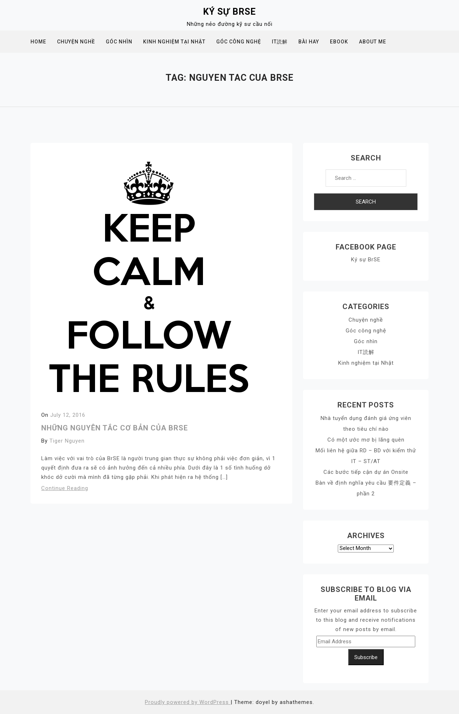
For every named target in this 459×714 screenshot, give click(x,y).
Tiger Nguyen (67, 441)
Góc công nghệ (238, 42)
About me (372, 42)
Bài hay (308, 42)
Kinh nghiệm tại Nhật (174, 42)
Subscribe (366, 657)
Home (38, 42)
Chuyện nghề (76, 42)
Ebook (339, 42)
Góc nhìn (119, 42)
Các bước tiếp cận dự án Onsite (365, 472)
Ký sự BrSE (229, 11)
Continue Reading (64, 488)
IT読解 (280, 42)
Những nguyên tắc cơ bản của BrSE (114, 428)
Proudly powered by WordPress (188, 702)
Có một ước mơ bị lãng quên (365, 440)
